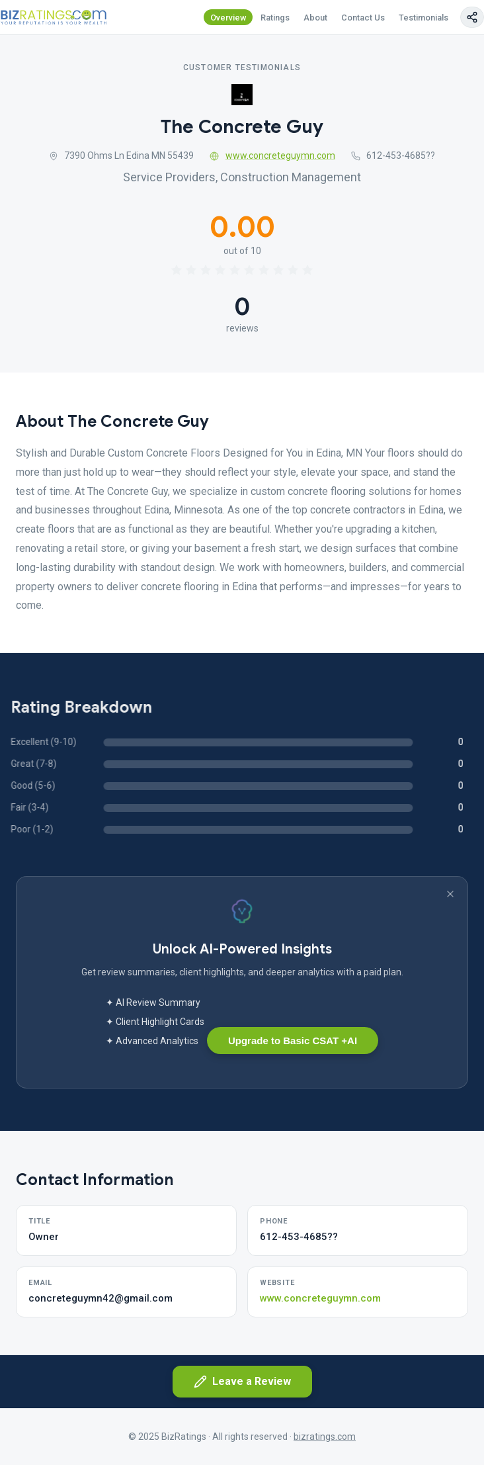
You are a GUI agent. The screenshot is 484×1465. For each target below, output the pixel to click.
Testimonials (423, 17)
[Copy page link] (472, 17)
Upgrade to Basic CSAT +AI (292, 1040)
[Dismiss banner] (450, 894)
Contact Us (363, 17)
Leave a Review (242, 1381)
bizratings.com (325, 1436)
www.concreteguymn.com (272, 155)
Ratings (275, 17)
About (315, 17)
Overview (228, 17)
